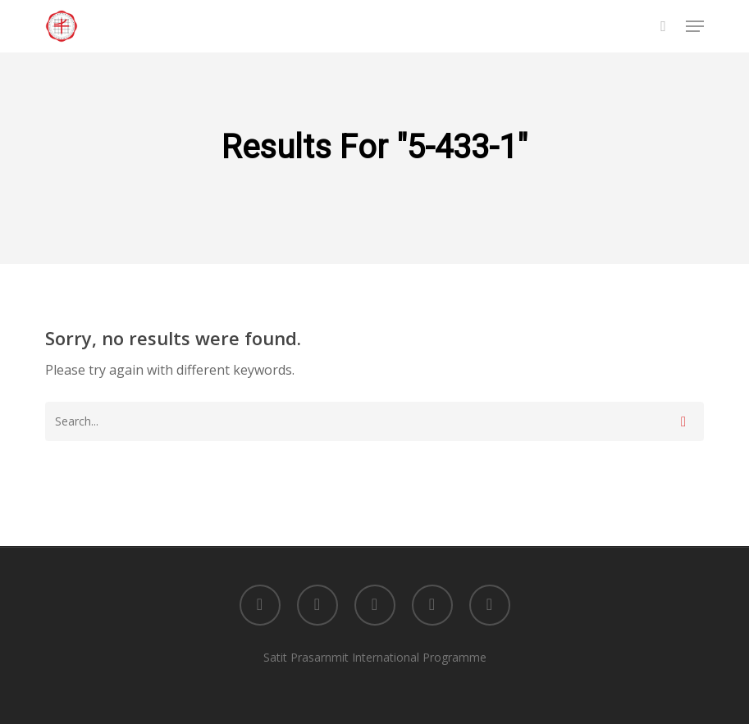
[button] (695, 26)
